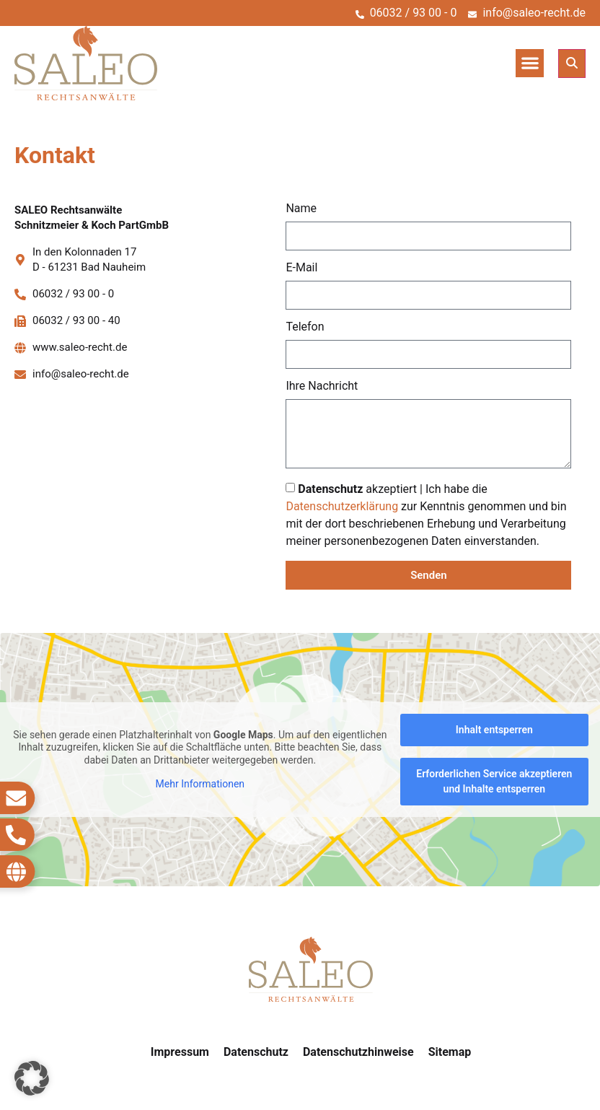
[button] (530, 63)
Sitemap (450, 1052)
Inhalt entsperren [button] (494, 729)
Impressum (180, 1052)
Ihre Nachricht (322, 386)
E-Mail (301, 268)
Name (301, 209)
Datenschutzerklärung (342, 506)
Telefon (305, 327)
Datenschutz (256, 1052)
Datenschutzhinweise (358, 1052)
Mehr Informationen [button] (200, 784)
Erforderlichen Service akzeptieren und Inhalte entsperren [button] (494, 781)
